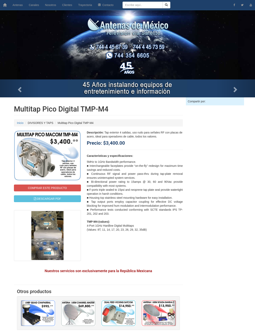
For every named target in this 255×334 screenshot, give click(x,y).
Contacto (106, 5)
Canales (34, 5)
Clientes (67, 5)
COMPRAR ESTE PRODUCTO (47, 188)
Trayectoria (85, 5)
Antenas (18, 5)
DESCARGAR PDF (47, 198)
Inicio (20, 123)
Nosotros (50, 5)
